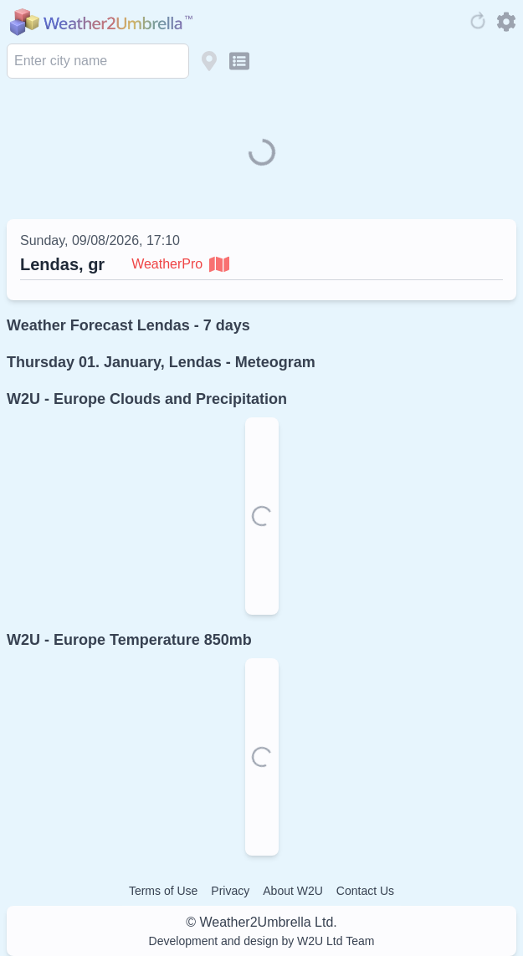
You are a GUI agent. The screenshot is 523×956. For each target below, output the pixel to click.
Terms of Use (163, 890)
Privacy (230, 890)
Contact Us (365, 890)
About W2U (293, 890)
